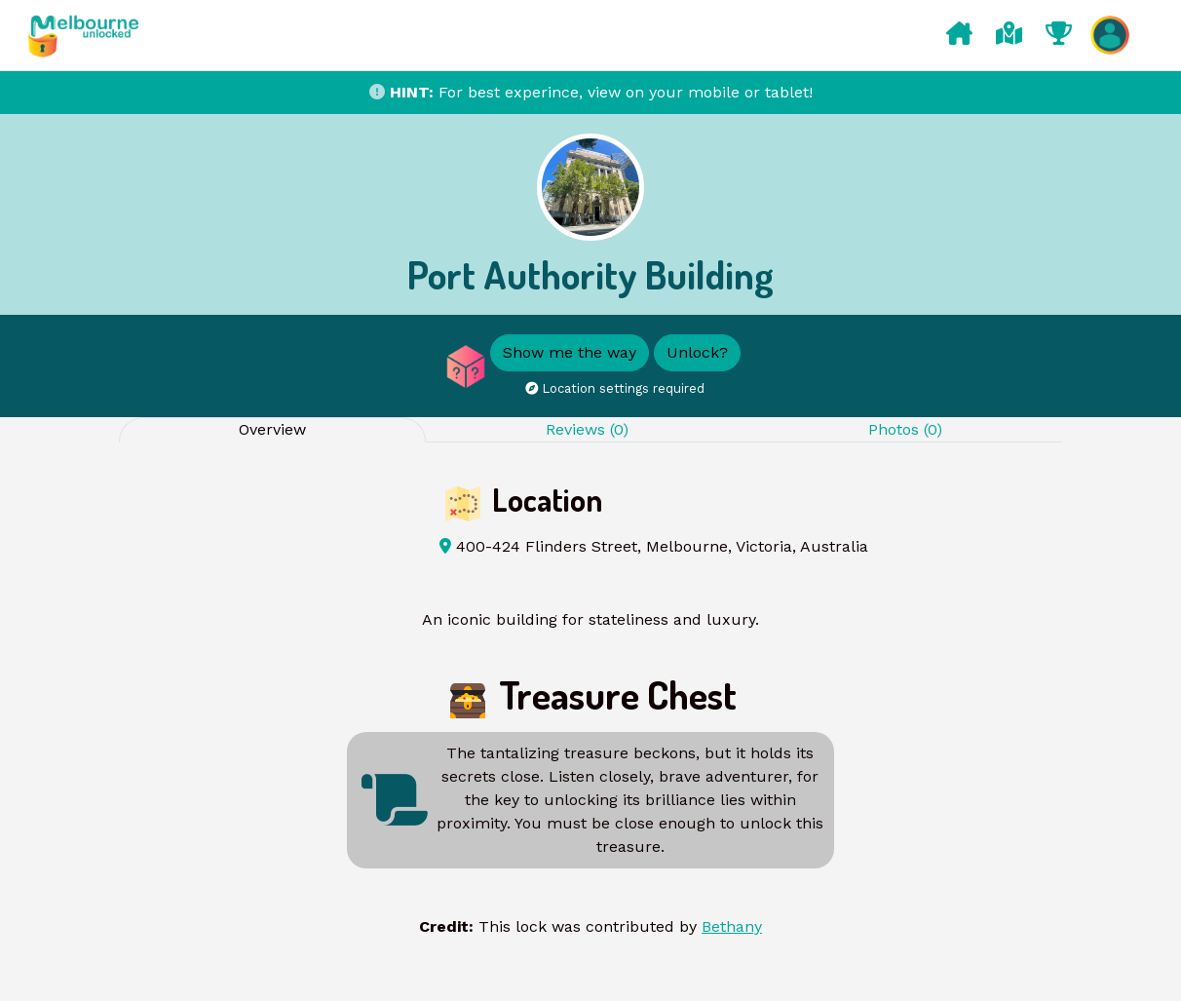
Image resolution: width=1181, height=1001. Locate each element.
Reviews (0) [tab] (587, 429)
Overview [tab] (272, 429)
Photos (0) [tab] (905, 429)
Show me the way (569, 352)
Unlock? (697, 352)
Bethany (732, 926)
